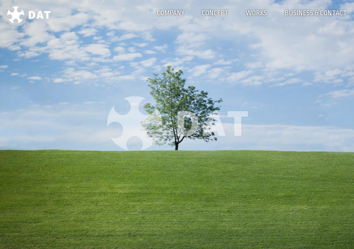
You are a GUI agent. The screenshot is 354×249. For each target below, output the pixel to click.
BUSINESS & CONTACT (316, 13)
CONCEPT (215, 13)
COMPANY (171, 13)
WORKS (256, 13)
